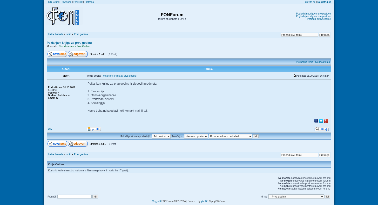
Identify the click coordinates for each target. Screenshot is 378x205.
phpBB (204, 201)
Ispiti (68, 34)
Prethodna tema (304, 62)
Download (66, 2)
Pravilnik (78, 2)
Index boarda (55, 34)
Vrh (50, 129)
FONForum (53, 2)
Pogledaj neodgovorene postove (313, 13)
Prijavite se (310, 2)
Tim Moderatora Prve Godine (74, 46)
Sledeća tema (322, 62)
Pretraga (89, 2)
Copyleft (156, 201)
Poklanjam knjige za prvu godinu (69, 42)
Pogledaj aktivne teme (319, 19)
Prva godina (81, 34)
